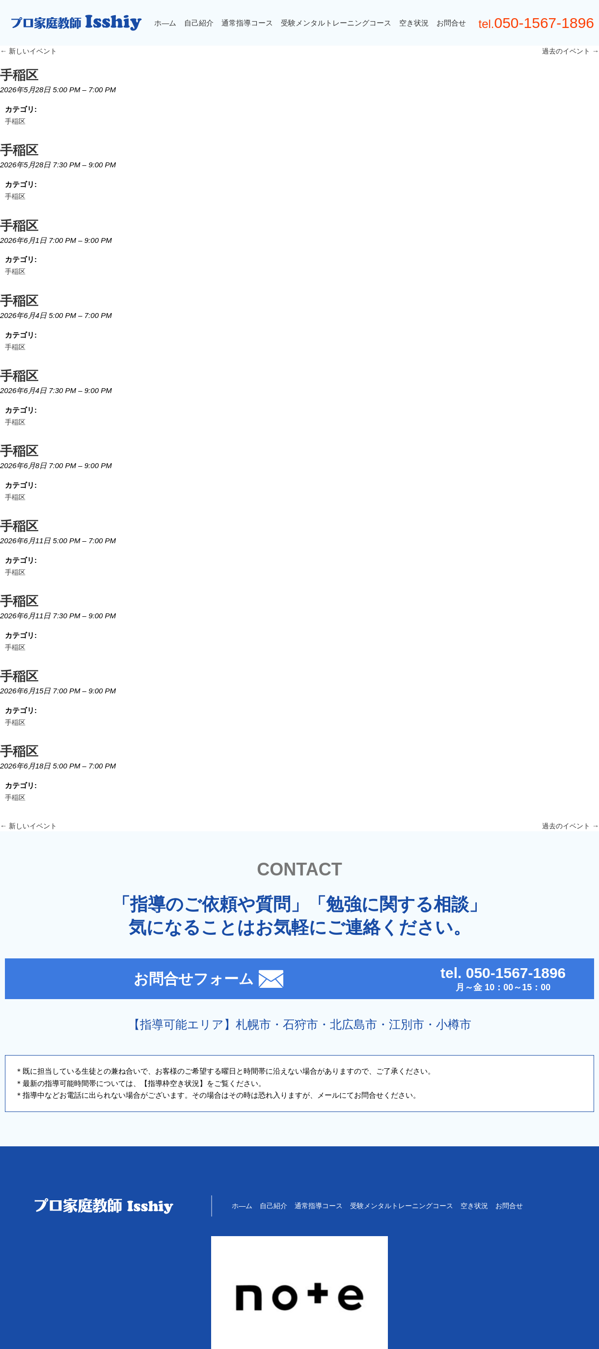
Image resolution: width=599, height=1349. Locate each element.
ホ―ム (162, 22)
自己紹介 (196, 22)
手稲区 (16, 125)
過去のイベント (568, 51)
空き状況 (411, 22)
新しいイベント (30, 51)
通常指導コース (244, 22)
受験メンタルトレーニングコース (333, 22)
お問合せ (448, 22)
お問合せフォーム (152, 1014)
